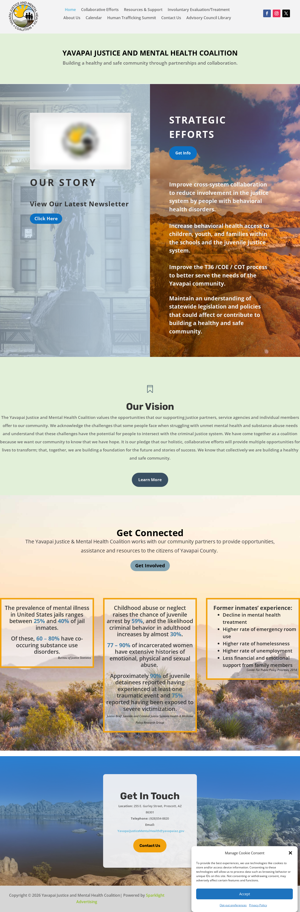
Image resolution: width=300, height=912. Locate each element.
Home (70, 10)
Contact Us (171, 18)
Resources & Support (143, 10)
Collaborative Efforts (100, 10)
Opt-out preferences (233, 905)
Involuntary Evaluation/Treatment (199, 10)
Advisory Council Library (208, 18)
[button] (290, 852)
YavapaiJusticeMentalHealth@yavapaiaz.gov (150, 831)
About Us (71, 18)
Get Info (183, 153)
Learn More (150, 479)
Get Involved (150, 565)
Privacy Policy (258, 905)
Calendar (94, 18)
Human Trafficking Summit (131, 18)
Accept (244, 893)
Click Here (46, 218)
